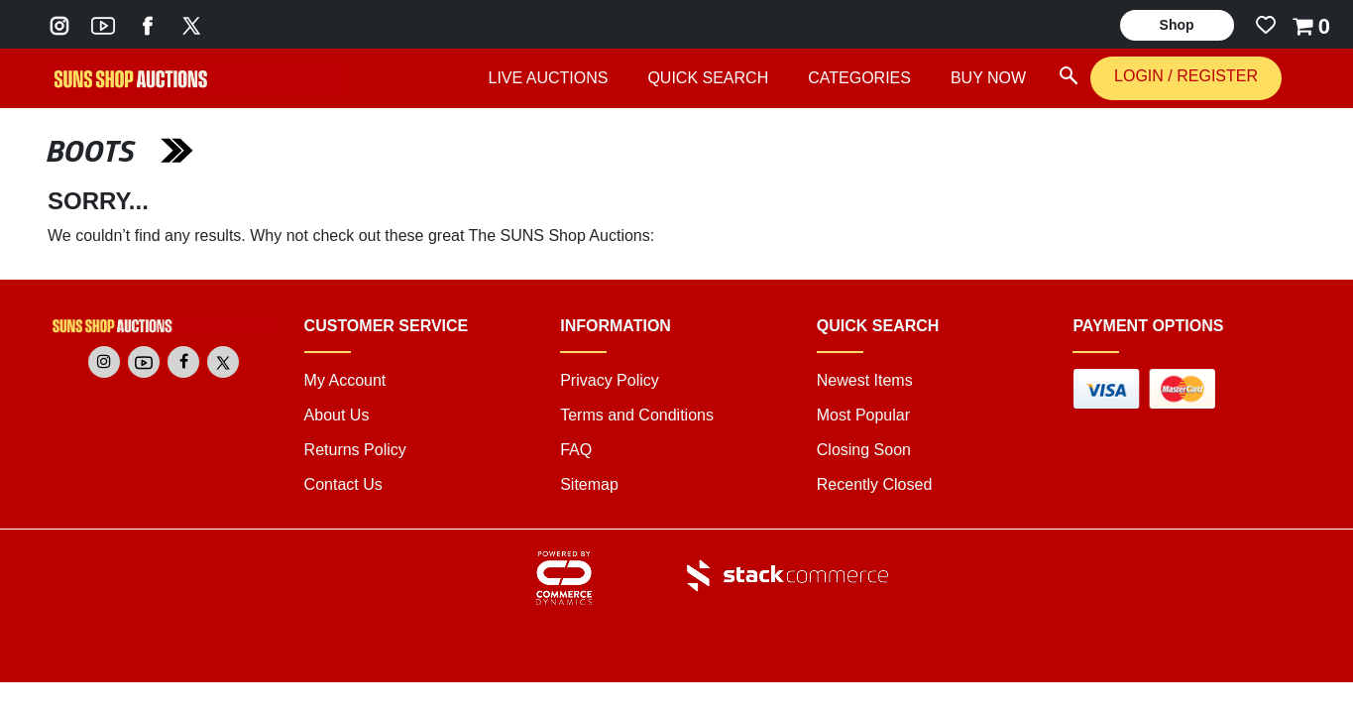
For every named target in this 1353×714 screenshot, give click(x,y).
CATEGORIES (859, 77)
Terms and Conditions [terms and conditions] (637, 415)
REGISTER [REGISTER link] (1217, 75)
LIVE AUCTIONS (548, 77)
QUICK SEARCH (707, 77)
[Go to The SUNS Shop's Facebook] (148, 25)
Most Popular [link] (863, 415)
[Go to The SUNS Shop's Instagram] (59, 25)
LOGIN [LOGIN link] (1141, 75)
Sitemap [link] (589, 484)
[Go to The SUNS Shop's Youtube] (103, 25)
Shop (1177, 25)
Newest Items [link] (865, 380)
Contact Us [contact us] (343, 484)
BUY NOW (988, 77)
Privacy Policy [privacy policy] (609, 380)
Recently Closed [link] (875, 484)
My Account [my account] (345, 380)
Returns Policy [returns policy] (355, 449)
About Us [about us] (337, 415)
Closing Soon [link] (864, 449)
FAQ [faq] (576, 449)
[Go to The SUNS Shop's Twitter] (191, 25)
